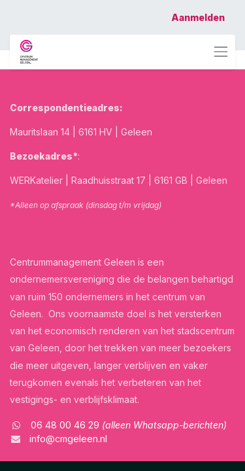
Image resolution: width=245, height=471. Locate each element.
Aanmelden (198, 17)
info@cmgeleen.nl (68, 438)
